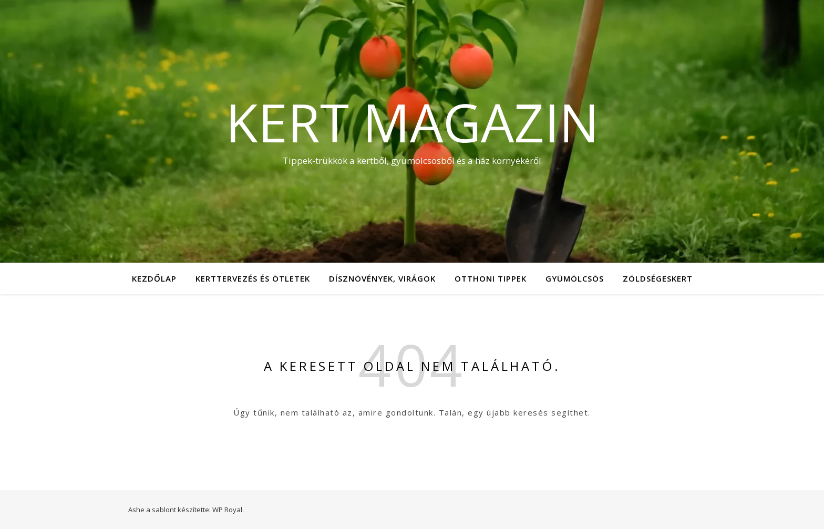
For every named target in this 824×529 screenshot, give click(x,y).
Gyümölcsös (574, 278)
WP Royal (227, 509)
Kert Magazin (412, 122)
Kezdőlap (154, 278)
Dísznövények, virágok (382, 278)
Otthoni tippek (491, 278)
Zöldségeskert (658, 278)
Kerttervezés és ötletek (252, 278)
